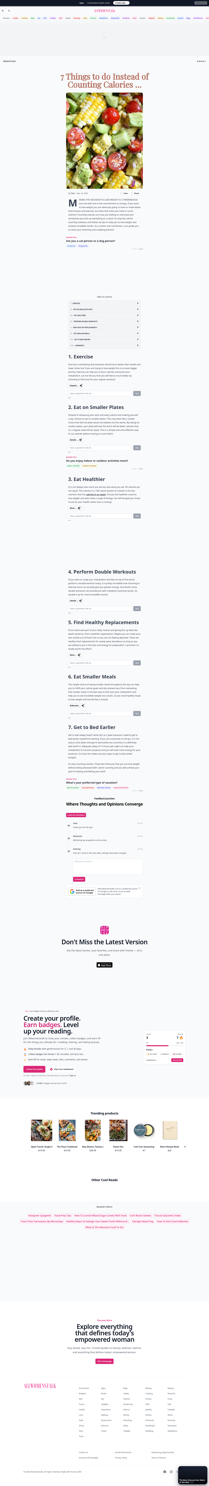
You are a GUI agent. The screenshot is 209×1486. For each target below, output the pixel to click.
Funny (81, 1404)
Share (134, 193)
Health (68, 18)
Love (81, 1415)
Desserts (6, 18)
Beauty (171, 1388)
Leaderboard (151, 1060)
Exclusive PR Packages (88, 1457)
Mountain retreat (103, 788)
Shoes (81, 1425)
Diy (39, 18)
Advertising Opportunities (162, 1452)
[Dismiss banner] (139, 888)
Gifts (147, 1404)
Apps (33, 18)
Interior (93, 18)
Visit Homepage (104, 1361)
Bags (188, 18)
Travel (103, 1431)
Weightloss (103, 18)
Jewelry (180, 18)
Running (77, 18)
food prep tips (62, 1215)
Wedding (126, 18)
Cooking (24, 18)
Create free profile (34, 1069)
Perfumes (149, 1420)
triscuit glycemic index (167, 1215)
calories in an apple (96, 494)
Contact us (83, 1452)
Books (103, 1393)
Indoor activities (73, 466)
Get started (177, 1060)
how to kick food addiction (172, 1221)
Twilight (53, 18)
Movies (148, 1415)
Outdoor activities (90, 466)
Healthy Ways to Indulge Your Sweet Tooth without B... (97, 1221)
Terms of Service (158, 1457)
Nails (85, 18)
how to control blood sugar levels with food (101, 1215)
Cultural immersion (121, 788)
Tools (81, 1436)
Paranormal (106, 1420)
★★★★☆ (201, 61)
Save (124, 193)
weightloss (9, 61)
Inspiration (115, 18)
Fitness (148, 1399)
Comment (79, 879)
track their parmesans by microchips (42, 1221)
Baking (160, 18)
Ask (137, 393)
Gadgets (104, 1404)
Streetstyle (170, 18)
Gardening (128, 1404)
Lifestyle (171, 1409)
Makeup (104, 1415)
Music (170, 1415)
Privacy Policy (121, 1457)
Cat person (71, 246)
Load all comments (76, 815)
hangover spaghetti (39, 1215)
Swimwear (172, 1425)
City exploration (88, 788)
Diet (60, 18)
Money (126, 1415)
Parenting (127, 1420)
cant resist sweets (140, 1215)
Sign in (73, 1075)
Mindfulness (198, 18)
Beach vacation (73, 788)
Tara (73, 193)
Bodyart (152, 18)
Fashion (143, 18)
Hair (45, 18)
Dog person (83, 246)
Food (134, 18)
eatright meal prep (143, 1221)
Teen (81, 1431)
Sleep (125, 1425)
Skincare (104, 1425)
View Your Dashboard (61, 1069)
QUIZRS (141, 249)
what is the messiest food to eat (104, 1227)
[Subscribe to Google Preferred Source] (81, 891)
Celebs (15, 18)
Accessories (84, 1388)
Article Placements (123, 1452)
